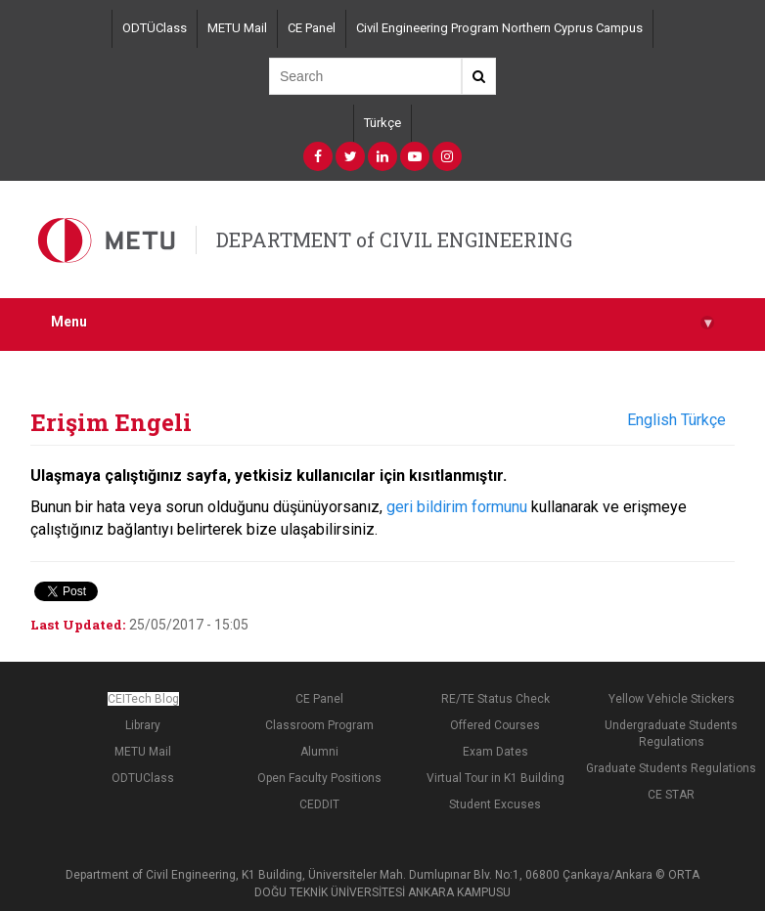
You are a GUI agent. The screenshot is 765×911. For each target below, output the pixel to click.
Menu (382, 322)
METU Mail (237, 28)
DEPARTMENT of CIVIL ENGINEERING (394, 239)
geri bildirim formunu (456, 507)
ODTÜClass (154, 28)
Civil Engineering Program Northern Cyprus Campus (499, 28)
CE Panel (312, 28)
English (652, 420)
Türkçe (382, 122)
